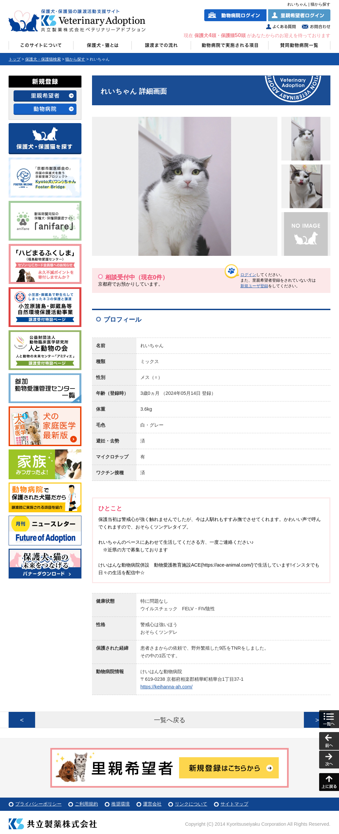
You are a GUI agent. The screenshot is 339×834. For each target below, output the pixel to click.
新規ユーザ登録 (254, 286)
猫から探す (75, 59)
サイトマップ (234, 804)
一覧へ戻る (169, 720)
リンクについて (191, 804)
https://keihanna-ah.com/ (166, 686)
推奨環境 (120, 804)
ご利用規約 (86, 804)
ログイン (248, 274)
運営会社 (152, 804)
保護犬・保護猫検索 (43, 59)
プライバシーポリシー (38, 804)
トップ (15, 59)
